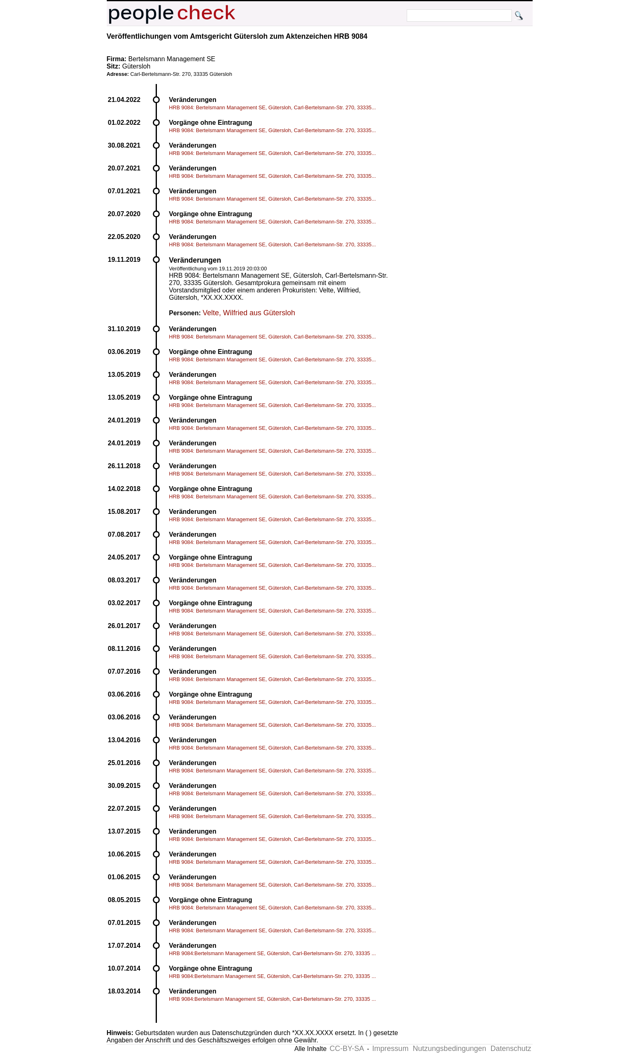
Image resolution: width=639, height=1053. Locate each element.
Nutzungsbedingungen (449, 1048)
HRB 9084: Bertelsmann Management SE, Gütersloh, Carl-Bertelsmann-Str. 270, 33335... (272, 107)
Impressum (390, 1048)
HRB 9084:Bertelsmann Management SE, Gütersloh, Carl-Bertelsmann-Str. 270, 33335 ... (272, 953)
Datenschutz (510, 1048)
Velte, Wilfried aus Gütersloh (249, 313)
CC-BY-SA (347, 1048)
